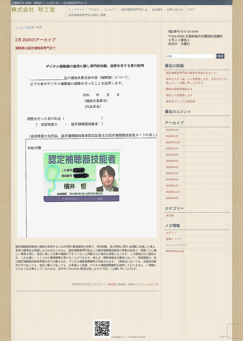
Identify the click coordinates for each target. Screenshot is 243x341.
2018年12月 (173, 192)
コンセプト (110, 9)
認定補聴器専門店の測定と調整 (87, 15)
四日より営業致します (179, 95)
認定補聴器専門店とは (134, 9)
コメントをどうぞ (148, 284)
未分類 (112, 284)
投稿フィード (174, 238)
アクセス (94, 9)
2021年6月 (172, 154)
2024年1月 (172, 136)
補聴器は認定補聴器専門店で (35, 48)
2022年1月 (172, 148)
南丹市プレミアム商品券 (180, 101)
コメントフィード (176, 245)
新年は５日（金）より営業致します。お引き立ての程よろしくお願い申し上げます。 (196, 81)
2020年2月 (172, 173)
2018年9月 (172, 198)
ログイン (171, 232)
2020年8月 (172, 161)
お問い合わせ (175, 9)
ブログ (191, 9)
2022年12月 (173, 142)
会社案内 (157, 9)
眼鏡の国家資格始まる (179, 89)
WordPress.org (175, 251)
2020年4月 (172, 167)
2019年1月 (172, 185)
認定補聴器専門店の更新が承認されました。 (192, 72)
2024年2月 (172, 130)
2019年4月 (172, 179)
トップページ (77, 9)
